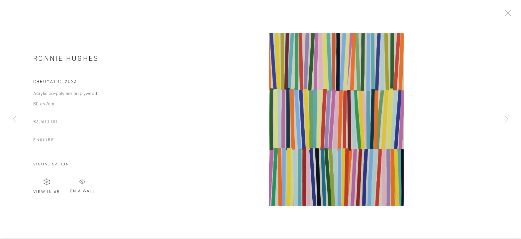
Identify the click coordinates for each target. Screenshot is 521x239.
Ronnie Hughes (66, 59)
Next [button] (506, 119)
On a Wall (83, 185)
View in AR (46, 187)
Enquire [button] (43, 140)
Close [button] (506, 15)
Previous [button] (14, 119)
